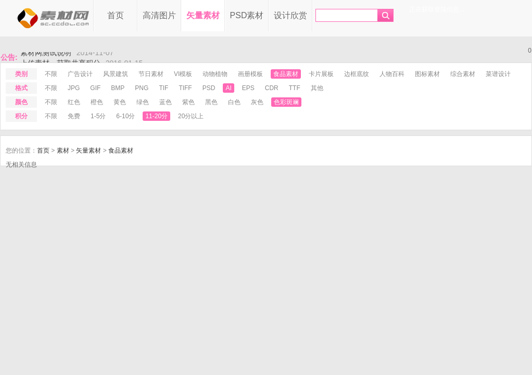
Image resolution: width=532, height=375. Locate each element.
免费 (74, 116)
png (141, 88)
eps (248, 88)
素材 (63, 150)
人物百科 (391, 74)
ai (228, 88)
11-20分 (156, 116)
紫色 (188, 102)
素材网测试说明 (45, 55)
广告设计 (80, 74)
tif (163, 88)
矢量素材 (203, 15)
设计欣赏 (290, 15)
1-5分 (98, 116)
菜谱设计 (498, 74)
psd (209, 88)
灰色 (257, 102)
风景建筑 (115, 74)
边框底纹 (356, 74)
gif (95, 88)
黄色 (119, 102)
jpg (74, 88)
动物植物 (214, 74)
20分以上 (191, 116)
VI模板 (183, 74)
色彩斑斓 (286, 102)
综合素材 (462, 74)
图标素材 (427, 74)
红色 (74, 102)
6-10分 (125, 116)
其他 (317, 88)
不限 (51, 74)
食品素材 (285, 74)
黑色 (211, 102)
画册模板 (250, 74)
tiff (185, 88)
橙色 (97, 102)
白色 (234, 102)
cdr (271, 88)
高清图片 (159, 15)
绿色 (142, 102)
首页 (115, 15)
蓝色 (165, 102)
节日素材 (150, 74)
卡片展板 (321, 74)
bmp (117, 88)
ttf (294, 88)
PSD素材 (247, 15)
